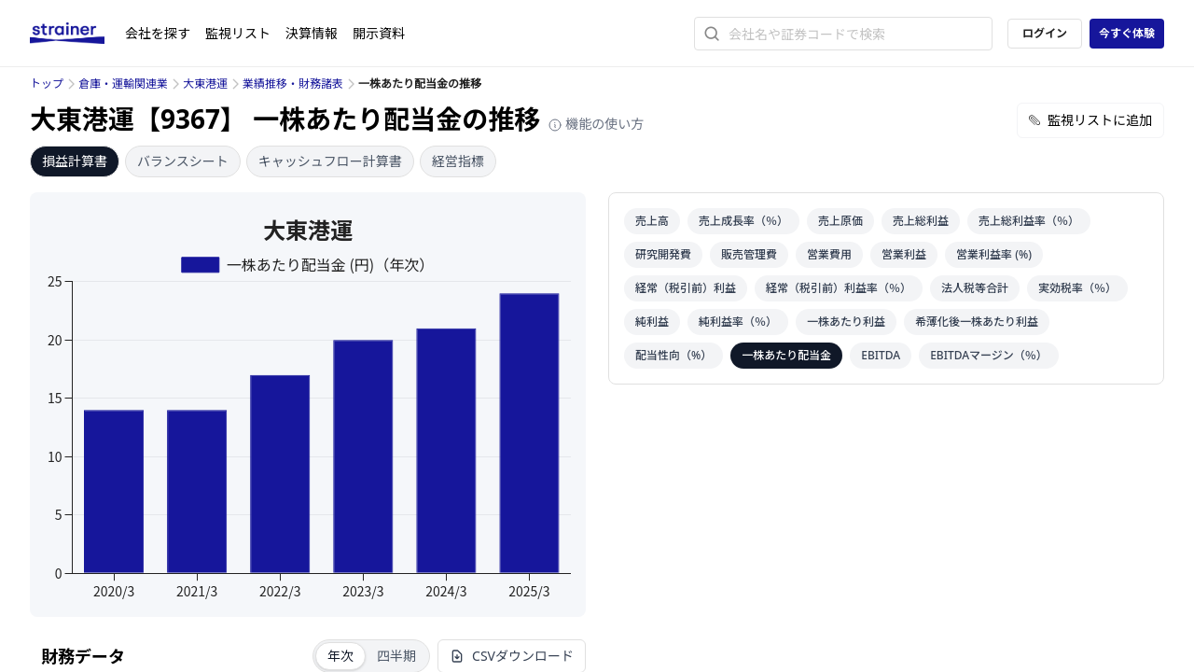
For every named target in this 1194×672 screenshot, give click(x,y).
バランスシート (183, 161)
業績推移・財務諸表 (293, 83)
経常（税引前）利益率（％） (838, 288)
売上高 (652, 221)
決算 (311, 33)
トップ (46, 83)
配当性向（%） (673, 355)
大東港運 (205, 83)
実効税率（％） (1077, 288)
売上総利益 (921, 221)
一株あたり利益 (846, 321)
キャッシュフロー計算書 (330, 161)
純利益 (652, 321)
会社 (157, 33)
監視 (238, 33)
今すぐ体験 (1127, 33)
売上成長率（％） (743, 221)
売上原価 (840, 221)
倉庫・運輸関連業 (123, 83)
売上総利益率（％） (1029, 221)
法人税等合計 (974, 288)
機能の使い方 (596, 124)
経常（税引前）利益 (685, 288)
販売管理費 (749, 254)
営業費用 (829, 254)
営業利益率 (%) (994, 254)
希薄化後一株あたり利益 (976, 321)
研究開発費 (663, 254)
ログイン (1044, 33)
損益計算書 (74, 161)
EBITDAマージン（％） (989, 355)
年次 (340, 656)
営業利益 (904, 254)
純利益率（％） (738, 321)
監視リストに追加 (1090, 120)
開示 (379, 33)
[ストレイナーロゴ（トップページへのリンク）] (77, 33)
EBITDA (880, 355)
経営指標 (458, 161)
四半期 (396, 656)
